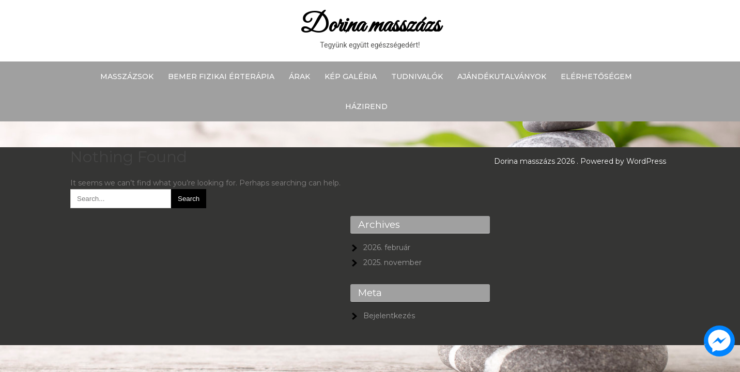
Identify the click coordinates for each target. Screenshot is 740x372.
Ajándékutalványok (501, 76)
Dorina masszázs (370, 25)
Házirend (366, 106)
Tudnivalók (417, 76)
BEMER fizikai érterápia (221, 76)
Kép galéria (351, 76)
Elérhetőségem (596, 76)
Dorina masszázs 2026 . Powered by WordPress (580, 161)
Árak (299, 76)
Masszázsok (126, 76)
